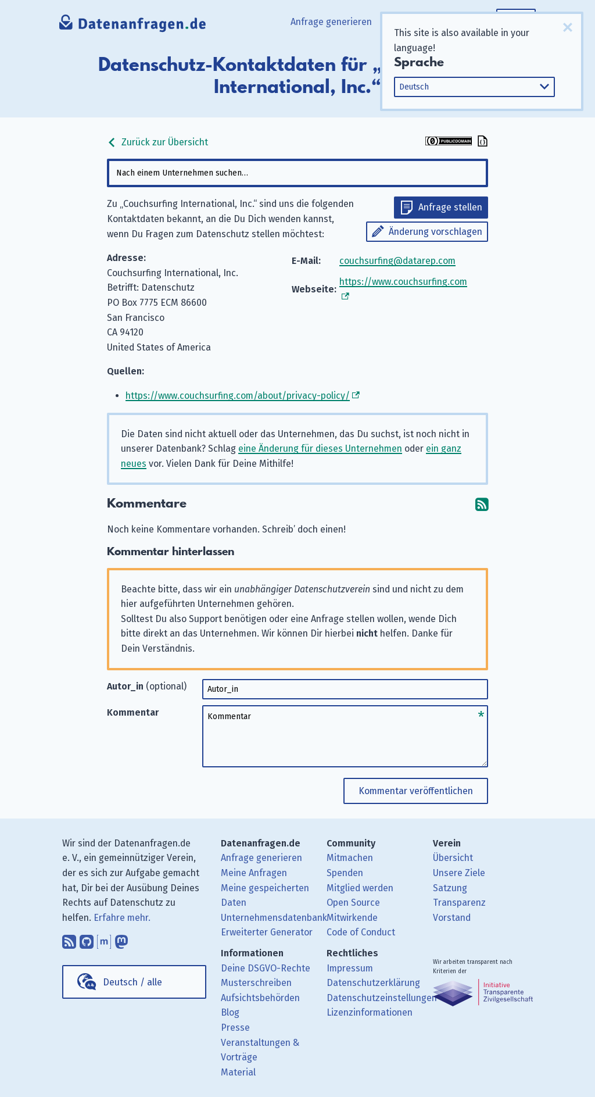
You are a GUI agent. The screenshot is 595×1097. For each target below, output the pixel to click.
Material (238, 1072)
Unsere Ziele (459, 872)
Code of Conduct (361, 932)
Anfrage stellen (450, 207)
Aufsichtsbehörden (260, 997)
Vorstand (452, 917)
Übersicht (453, 857)
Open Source (353, 902)
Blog (230, 1012)
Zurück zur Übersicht (157, 142)
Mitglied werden (360, 888)
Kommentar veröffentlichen (416, 790)
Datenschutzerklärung (373, 982)
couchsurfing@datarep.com (397, 260)
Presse (235, 1027)
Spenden (345, 872)
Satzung (450, 888)
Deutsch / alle (132, 982)
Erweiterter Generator (267, 932)
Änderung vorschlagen (435, 231)
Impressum (350, 968)
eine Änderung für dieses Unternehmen (320, 448)
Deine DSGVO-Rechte (265, 968)
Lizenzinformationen (370, 1012)
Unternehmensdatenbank (274, 917)
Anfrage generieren (331, 21)
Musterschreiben (256, 982)
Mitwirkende (352, 917)
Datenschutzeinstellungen (382, 997)
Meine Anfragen (254, 872)
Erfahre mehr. (122, 917)
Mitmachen (350, 857)
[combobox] (297, 173)
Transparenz (459, 902)
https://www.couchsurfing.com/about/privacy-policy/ (238, 395)
